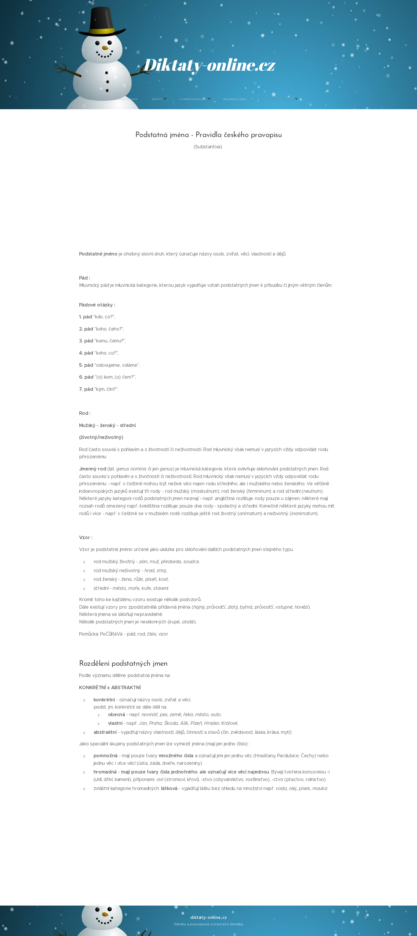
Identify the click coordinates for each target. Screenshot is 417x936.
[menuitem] (177, 99)
